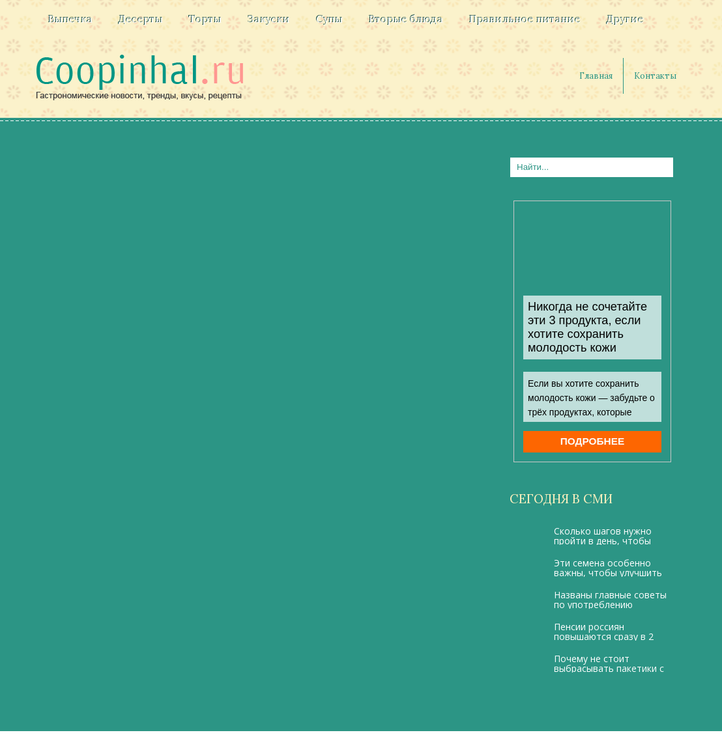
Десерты (141, 18)
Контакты (655, 75)
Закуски (269, 18)
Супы (329, 18)
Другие (625, 18)
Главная (596, 75)
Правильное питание (525, 18)
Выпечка (70, 18)
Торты (205, 18)
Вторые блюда (406, 18)
